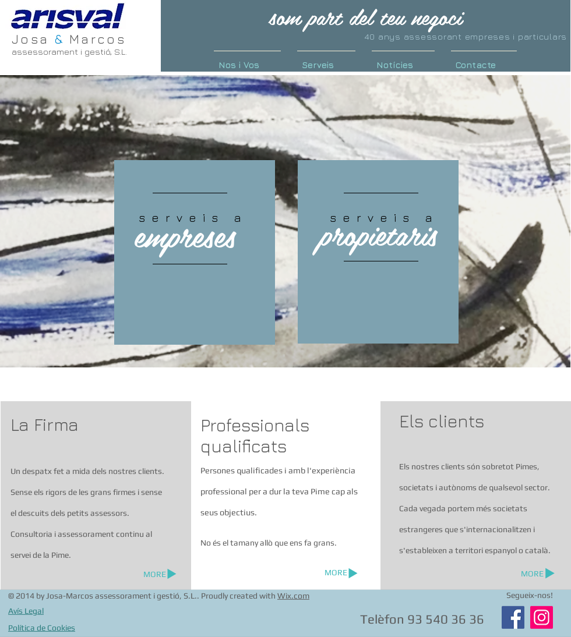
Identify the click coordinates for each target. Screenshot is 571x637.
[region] (194, 252)
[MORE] (336, 572)
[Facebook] (513, 617)
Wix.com (293, 595)
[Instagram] (541, 617)
